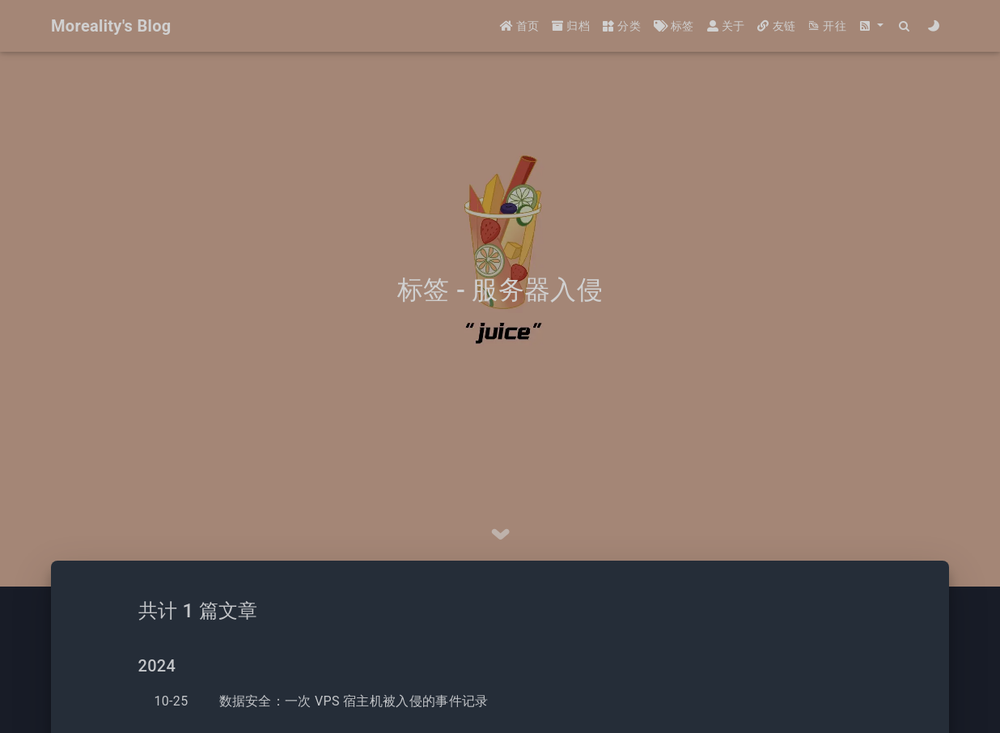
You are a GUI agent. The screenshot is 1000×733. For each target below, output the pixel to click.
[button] (871, 26)
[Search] (905, 26)
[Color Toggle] (934, 26)
